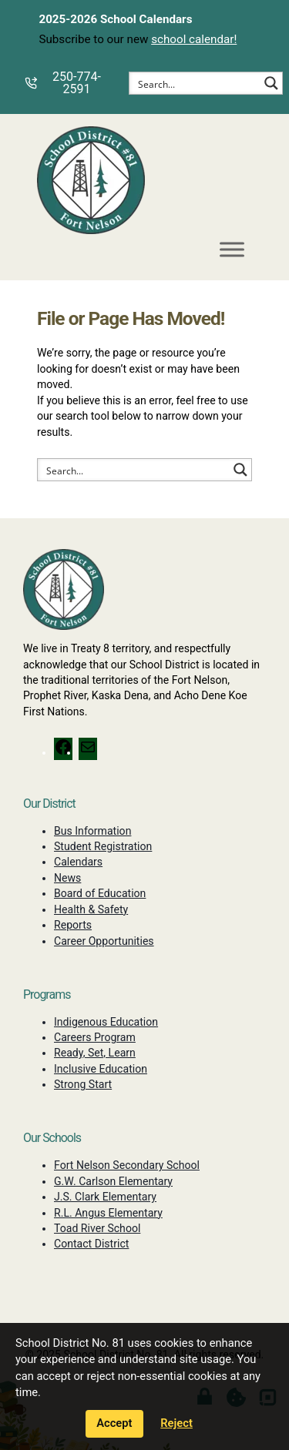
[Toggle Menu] (232, 250)
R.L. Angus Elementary (108, 1213)
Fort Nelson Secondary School (127, 1165)
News (67, 878)
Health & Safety (91, 909)
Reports (73, 925)
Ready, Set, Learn (95, 1052)
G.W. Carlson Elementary (113, 1181)
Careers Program (95, 1037)
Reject (176, 1423)
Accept (114, 1423)
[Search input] (196, 83)
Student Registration (103, 846)
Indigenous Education (106, 1022)
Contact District (91, 1243)
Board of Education (100, 893)
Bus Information (92, 831)
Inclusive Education (100, 1069)
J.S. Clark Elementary (105, 1196)
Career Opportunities (104, 941)
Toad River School (97, 1228)
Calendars (78, 862)
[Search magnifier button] (271, 83)
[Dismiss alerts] (276, 10)
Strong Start (83, 1084)
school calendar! (194, 39)
